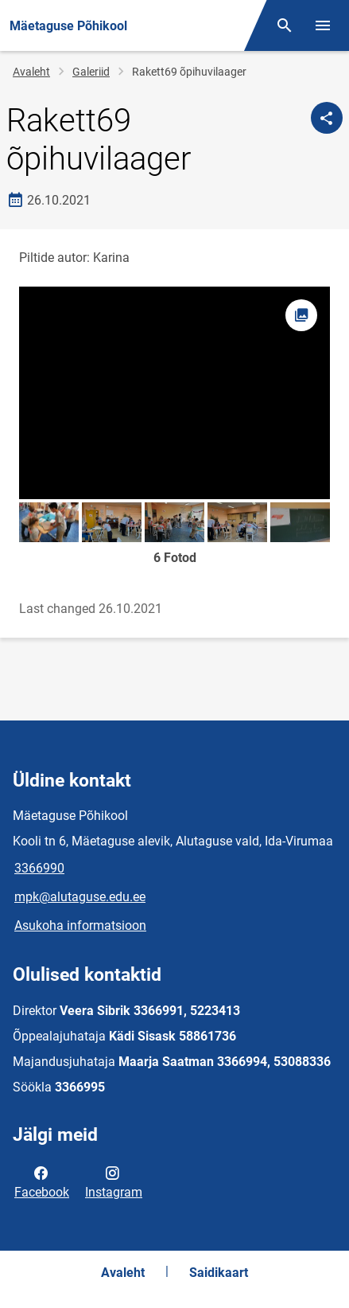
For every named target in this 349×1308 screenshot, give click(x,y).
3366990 (39, 868)
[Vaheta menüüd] (322, 25)
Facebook (41, 1181)
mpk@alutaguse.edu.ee (79, 896)
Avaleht (31, 71)
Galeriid (91, 71)
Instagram (113, 1181)
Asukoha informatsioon (80, 925)
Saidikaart (218, 1272)
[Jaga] (327, 118)
